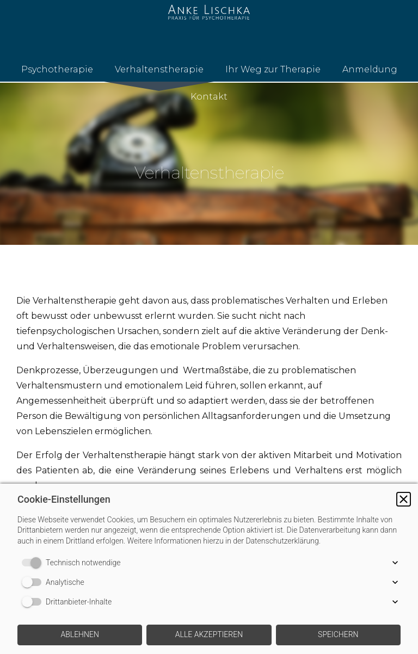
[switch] (34, 562)
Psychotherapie (57, 69)
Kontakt (209, 96)
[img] (209, 163)
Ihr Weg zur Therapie (273, 69)
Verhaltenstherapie (159, 69)
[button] (403, 499)
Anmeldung (369, 69)
